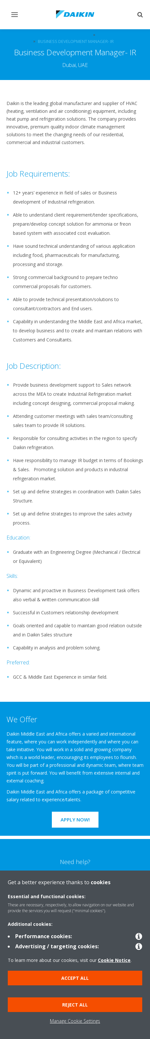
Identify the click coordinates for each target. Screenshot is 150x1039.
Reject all (75, 1005)
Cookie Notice (114, 960)
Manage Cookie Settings (75, 1021)
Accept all (75, 978)
